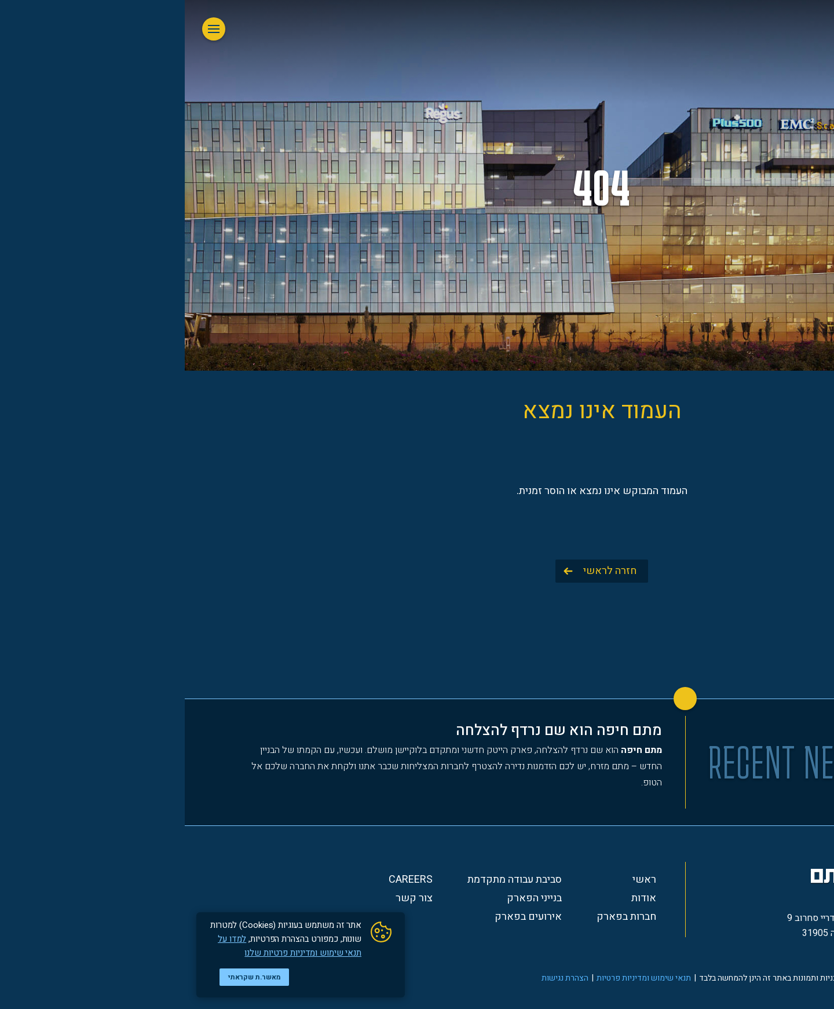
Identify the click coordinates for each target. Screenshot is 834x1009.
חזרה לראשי (425, 571)
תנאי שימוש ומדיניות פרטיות (459, 978)
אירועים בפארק (343, 917)
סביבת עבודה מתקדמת (330, 879)
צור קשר (229, 898)
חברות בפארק (441, 917)
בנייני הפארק (349, 898)
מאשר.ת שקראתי (69, 977)
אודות (459, 898)
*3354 (689, 954)
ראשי (459, 879)
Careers (226, 879)
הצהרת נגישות (380, 978)
